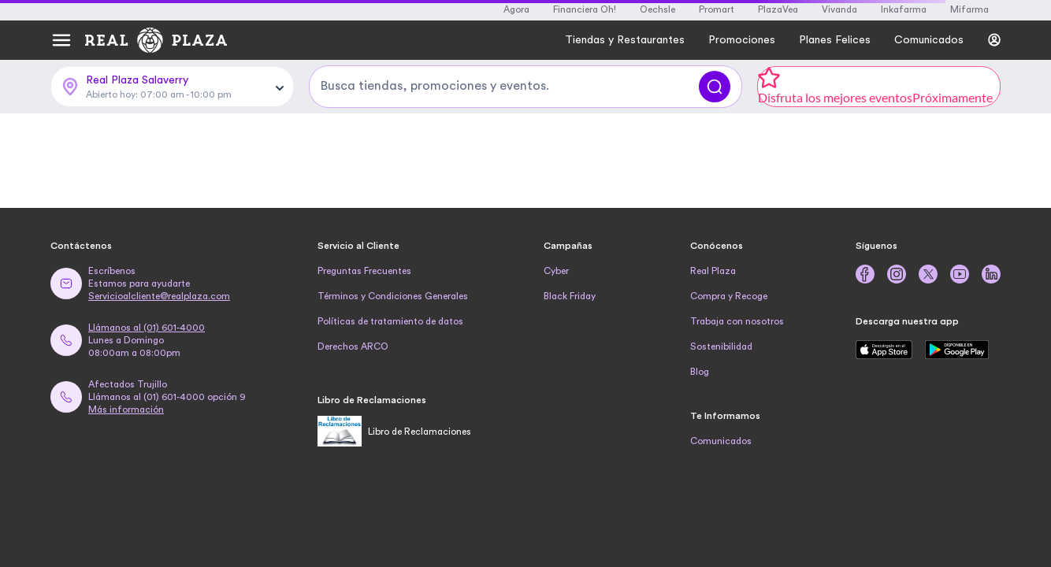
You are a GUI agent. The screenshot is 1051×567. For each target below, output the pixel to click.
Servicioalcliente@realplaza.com (159, 296)
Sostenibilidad (721, 346)
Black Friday (570, 296)
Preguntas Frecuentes (364, 271)
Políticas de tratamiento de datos (390, 321)
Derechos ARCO (353, 346)
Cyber (556, 271)
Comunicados (721, 441)
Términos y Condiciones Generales (393, 296)
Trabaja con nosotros (737, 321)
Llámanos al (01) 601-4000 (146, 327)
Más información (126, 409)
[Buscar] (714, 86)
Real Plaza (713, 271)
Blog (699, 371)
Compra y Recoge (728, 296)
